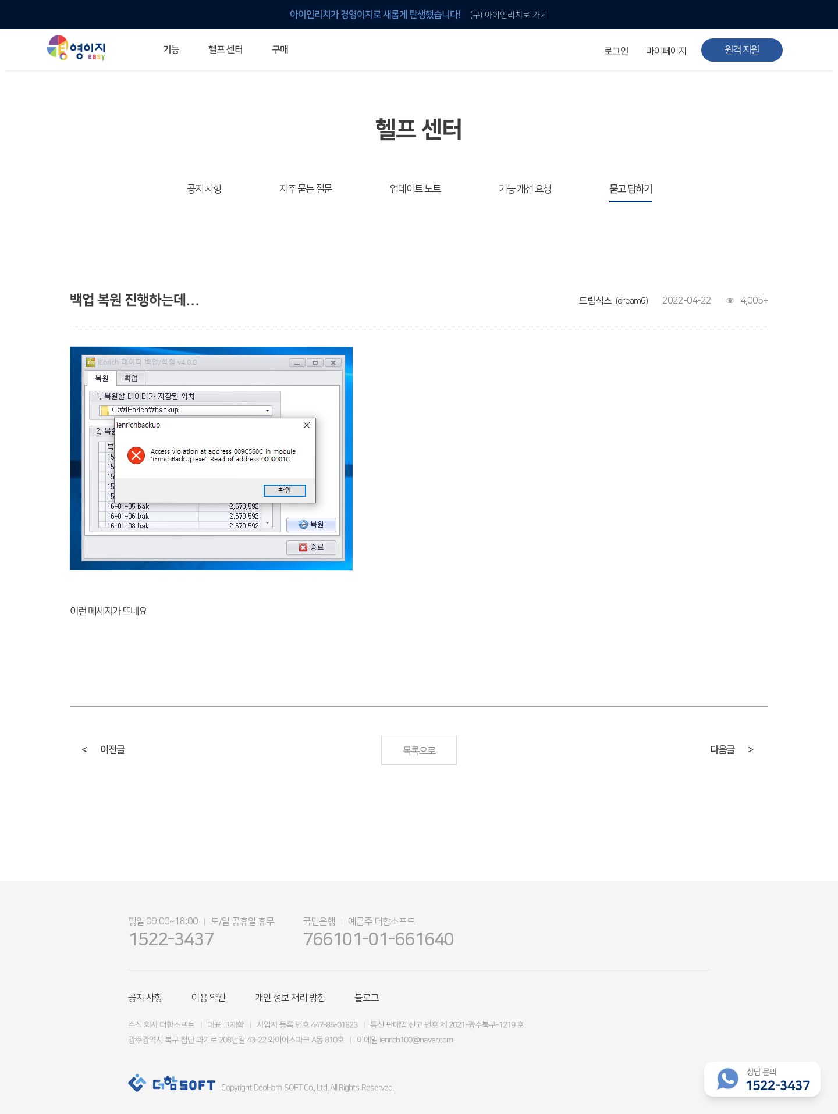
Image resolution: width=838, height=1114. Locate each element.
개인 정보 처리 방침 (290, 997)
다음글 (731, 750)
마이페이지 (666, 51)
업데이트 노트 (415, 189)
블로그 (366, 997)
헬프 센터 (225, 49)
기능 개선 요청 (525, 189)
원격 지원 (742, 50)
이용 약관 (208, 997)
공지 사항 (204, 189)
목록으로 (419, 751)
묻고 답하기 (630, 189)
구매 (280, 49)
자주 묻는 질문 (305, 189)
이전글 (103, 750)
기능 (171, 49)
